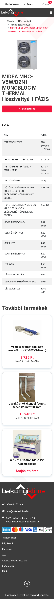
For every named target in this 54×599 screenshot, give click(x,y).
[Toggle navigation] (50, 12)
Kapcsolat (7, 549)
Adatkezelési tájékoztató (14, 560)
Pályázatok (7, 543)
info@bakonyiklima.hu (18, 511)
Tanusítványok (9, 537)
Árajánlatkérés (27, 108)
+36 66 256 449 (15, 504)
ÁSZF (5, 555)
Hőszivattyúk (24, 21)
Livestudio (24, 595)
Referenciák (8, 566)
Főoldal (10, 21)
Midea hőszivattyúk (20, 24)
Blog (4, 571)
